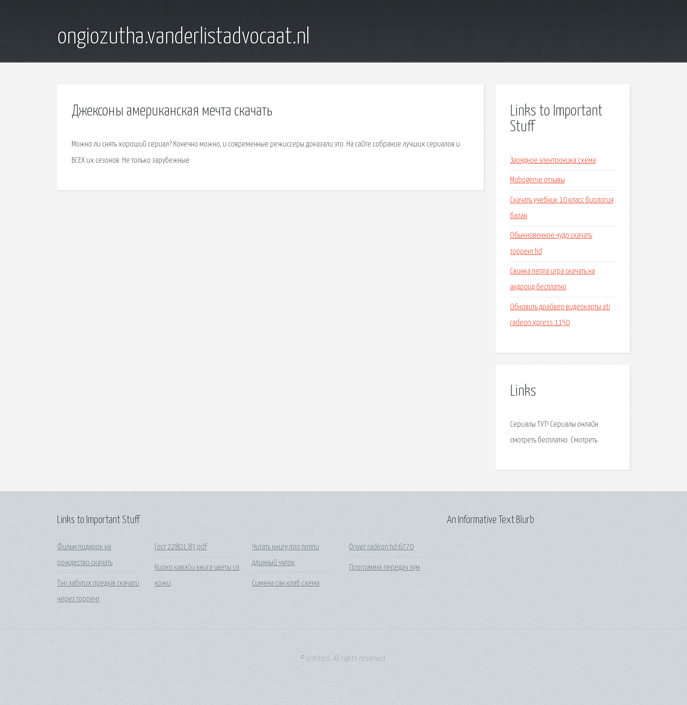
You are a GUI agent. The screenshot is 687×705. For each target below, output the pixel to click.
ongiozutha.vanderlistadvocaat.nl (183, 37)
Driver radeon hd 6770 (381, 547)
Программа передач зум (384, 568)
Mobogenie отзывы (537, 180)
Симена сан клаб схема (286, 583)
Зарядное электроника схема (553, 161)
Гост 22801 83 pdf (181, 547)
